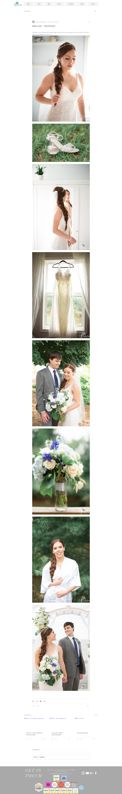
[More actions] (89, 22)
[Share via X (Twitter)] (37, 701)
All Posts (27, 11)
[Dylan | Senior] (86, 724)
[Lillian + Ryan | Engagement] (61, 724)
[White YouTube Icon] (87, 773)
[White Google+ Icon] (91, 773)
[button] (95, 11)
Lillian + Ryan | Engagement (57, 734)
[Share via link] (44, 701)
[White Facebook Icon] (96, 773)
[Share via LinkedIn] (40, 701)
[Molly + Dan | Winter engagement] (36, 724)
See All (96, 714)
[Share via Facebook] (33, 701)
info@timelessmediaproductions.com (60, 774)
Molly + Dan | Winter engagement (34, 734)
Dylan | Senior (82, 733)
